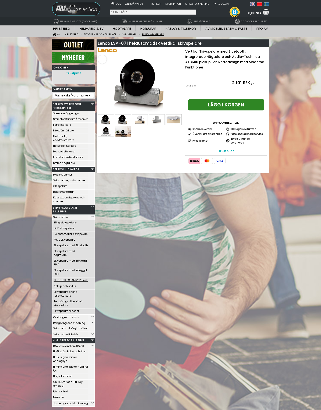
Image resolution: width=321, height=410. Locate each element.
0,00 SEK (254, 13)
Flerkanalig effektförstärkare (63, 137)
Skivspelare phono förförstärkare (65, 292)
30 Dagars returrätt (243, 129)
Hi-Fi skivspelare (64, 227)
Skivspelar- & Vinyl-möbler (70, 327)
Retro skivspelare (64, 238)
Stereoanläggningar (66, 112)
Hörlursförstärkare (64, 144)
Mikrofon (58, 396)
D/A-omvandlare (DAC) (68, 345)
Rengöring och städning (69, 322)
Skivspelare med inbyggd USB (70, 271)
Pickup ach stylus (65, 285)
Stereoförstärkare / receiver (70, 118)
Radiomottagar (63, 190)
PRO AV (262, 28)
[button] (235, 12)
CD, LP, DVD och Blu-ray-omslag (68, 382)
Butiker (155, 4)
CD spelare (60, 185)
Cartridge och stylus (66, 316)
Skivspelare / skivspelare (69, 179)
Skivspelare (60, 216)
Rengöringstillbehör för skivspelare (68, 302)
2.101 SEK (241, 83)
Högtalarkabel (62, 375)
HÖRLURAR (148, 28)
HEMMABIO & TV (92, 28)
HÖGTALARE (122, 28)
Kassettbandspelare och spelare (69, 198)
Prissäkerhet (200, 140)
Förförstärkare (62, 124)
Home (117, 4)
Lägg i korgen (226, 105)
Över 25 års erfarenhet (207, 134)
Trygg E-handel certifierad (240, 140)
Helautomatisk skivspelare (70, 233)
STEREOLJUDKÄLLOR (66, 168)
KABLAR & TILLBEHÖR (181, 28)
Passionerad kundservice (247, 134)
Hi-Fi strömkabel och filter (69, 350)
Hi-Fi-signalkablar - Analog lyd (66, 358)
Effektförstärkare (63, 129)
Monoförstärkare (63, 150)
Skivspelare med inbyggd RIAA (70, 261)
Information (173, 4)
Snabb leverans (202, 129)
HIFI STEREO (61, 28)
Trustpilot (73, 73)
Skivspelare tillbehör (66, 310)
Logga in (223, 4)
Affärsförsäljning (197, 4)
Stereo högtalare (64, 162)
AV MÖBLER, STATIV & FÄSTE (226, 28)
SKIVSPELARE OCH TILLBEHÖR (65, 208)
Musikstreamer (62, 173)
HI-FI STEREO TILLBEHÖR (69, 339)
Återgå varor (134, 4)
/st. (253, 83)
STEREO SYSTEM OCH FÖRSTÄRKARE (67, 105)
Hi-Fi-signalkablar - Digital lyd (70, 367)
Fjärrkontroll (60, 390)
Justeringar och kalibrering (70, 402)
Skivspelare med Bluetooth (71, 244)
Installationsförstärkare (68, 156)
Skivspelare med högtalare (64, 252)
